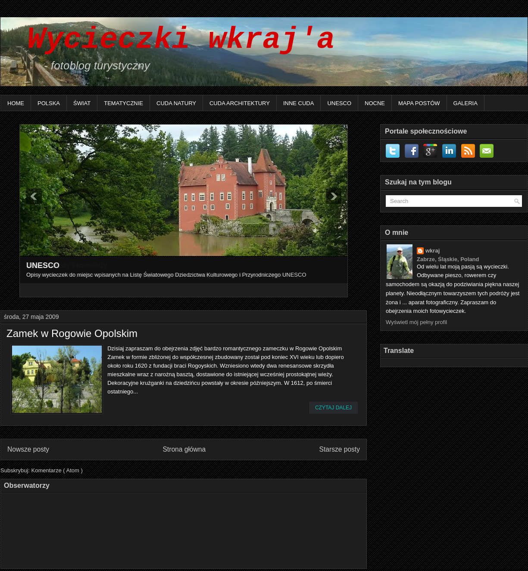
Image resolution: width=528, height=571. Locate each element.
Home (15, 103)
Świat (82, 103)
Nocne (375, 103)
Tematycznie (123, 103)
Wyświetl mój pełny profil (416, 322)
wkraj (432, 250)
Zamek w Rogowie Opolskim (71, 333)
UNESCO (339, 103)
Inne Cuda (298, 103)
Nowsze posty (28, 449)
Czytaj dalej (333, 408)
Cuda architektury (239, 103)
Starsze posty (339, 449)
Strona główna (184, 449)
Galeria (465, 103)
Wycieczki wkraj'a (172, 40)
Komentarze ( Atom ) (57, 470)
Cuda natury (176, 103)
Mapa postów (419, 103)
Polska (48, 103)
